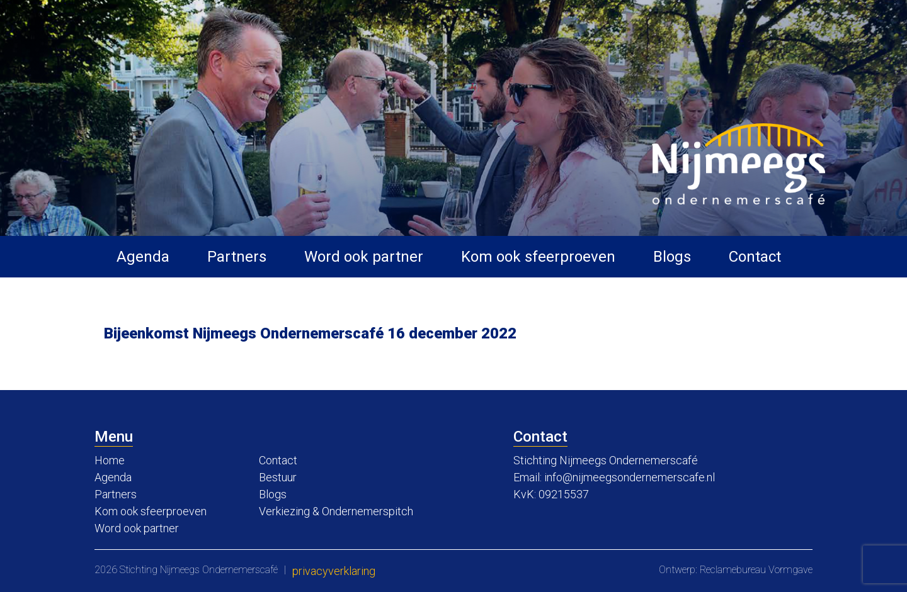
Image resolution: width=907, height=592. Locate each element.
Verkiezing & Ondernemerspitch (336, 511)
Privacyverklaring (333, 571)
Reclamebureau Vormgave (756, 570)
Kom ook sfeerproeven (538, 256)
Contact (755, 256)
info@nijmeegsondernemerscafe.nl (629, 477)
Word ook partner (363, 256)
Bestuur (278, 477)
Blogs (672, 256)
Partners (236, 256)
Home (109, 460)
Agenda (143, 256)
